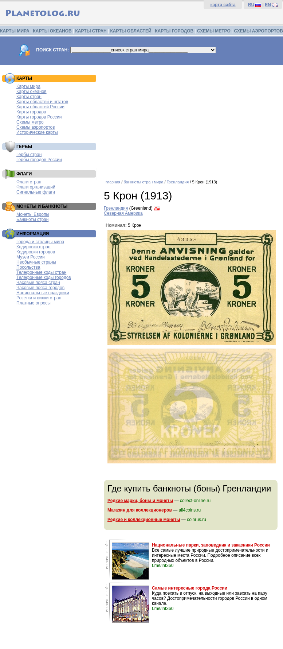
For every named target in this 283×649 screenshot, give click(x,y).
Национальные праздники (42, 292)
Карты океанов (31, 91)
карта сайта (222, 4)
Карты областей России (40, 106)
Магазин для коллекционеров (139, 510)
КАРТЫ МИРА (14, 31)
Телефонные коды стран (41, 272)
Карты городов (31, 111)
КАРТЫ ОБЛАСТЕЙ (131, 31)
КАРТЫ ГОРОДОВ (174, 31)
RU (251, 4)
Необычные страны (36, 262)
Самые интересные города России (189, 588)
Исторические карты (37, 132)
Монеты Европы (32, 214)
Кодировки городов (35, 251)
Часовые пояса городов (40, 287)
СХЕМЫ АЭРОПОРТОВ (258, 31)
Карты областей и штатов (42, 101)
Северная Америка (123, 213)
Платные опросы (33, 303)
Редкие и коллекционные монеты (143, 519)
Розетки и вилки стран (38, 297)
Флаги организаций (35, 187)
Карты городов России (39, 117)
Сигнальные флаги (35, 192)
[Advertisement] (191, 120)
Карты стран (29, 96)
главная (113, 182)
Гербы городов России (39, 159)
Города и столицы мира (40, 241)
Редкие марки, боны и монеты (140, 500)
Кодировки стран (33, 246)
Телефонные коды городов (43, 277)
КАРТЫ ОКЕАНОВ (52, 31)
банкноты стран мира (143, 182)
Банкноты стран (32, 219)
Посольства (28, 267)
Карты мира (28, 86)
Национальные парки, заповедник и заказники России (211, 545)
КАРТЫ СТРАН (91, 31)
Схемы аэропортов (35, 127)
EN (268, 4)
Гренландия (178, 182)
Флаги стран (28, 181)
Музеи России (30, 257)
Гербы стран (29, 154)
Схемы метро (30, 122)
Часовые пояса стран (38, 282)
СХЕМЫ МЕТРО (214, 31)
